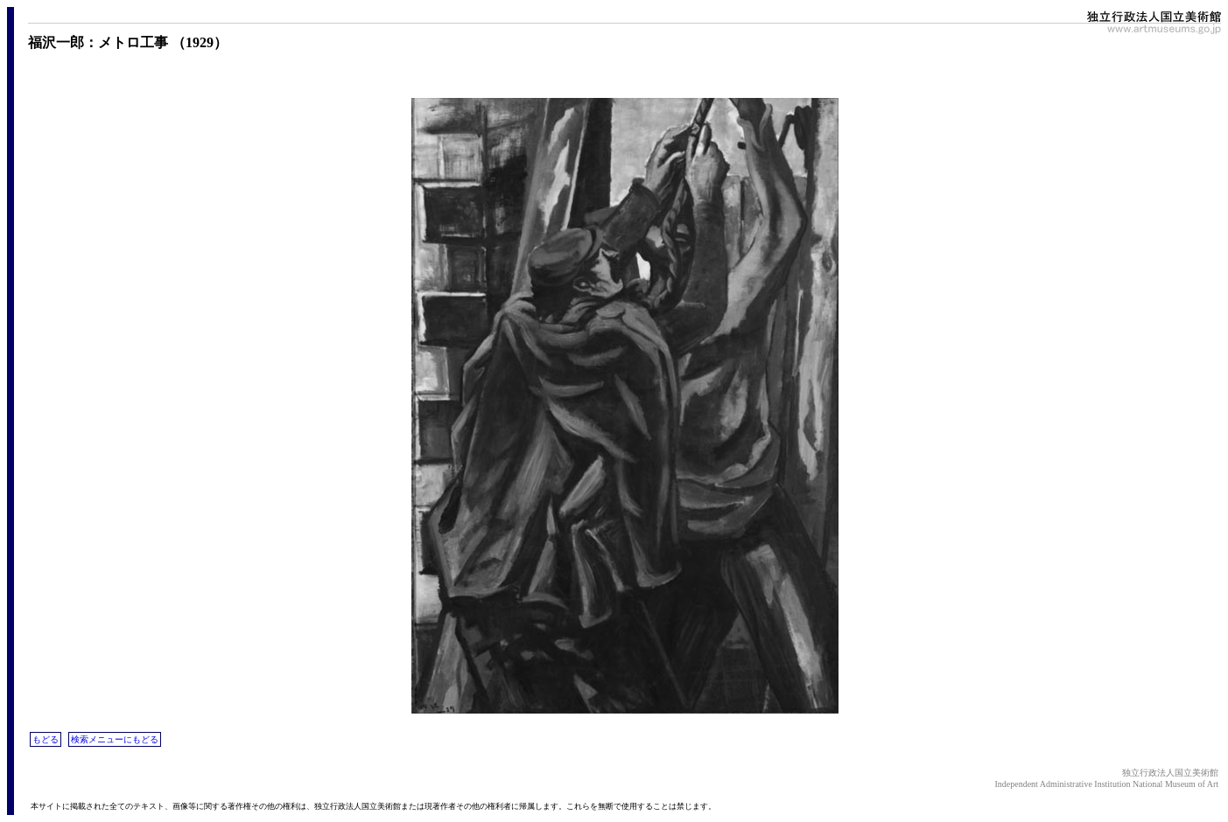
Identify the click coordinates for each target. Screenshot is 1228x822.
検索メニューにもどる (114, 739)
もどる (45, 739)
